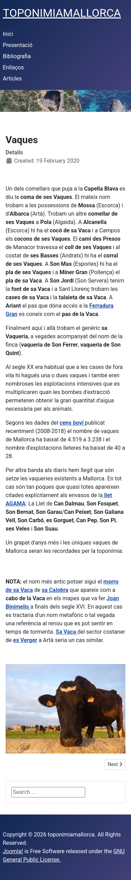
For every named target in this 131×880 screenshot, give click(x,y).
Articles (12, 78)
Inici (8, 34)
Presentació (17, 45)
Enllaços (13, 67)
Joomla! (13, 851)
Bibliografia (17, 56)
